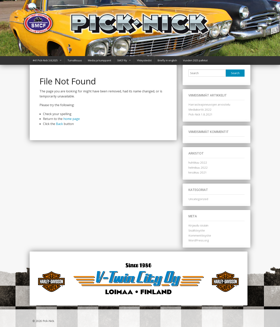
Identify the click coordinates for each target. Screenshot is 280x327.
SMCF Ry (122, 60)
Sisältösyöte (196, 230)
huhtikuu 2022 (197, 162)
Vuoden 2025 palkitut (195, 60)
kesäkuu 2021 (197, 172)
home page (71, 119)
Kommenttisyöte (199, 235)
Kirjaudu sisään (198, 225)
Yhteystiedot (144, 60)
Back (59, 124)
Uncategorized (198, 199)
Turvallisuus (75, 60)
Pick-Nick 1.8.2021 (200, 114)
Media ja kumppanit (99, 60)
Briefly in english (167, 60)
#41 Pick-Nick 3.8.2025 (45, 60)
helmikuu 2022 (198, 167)
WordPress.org (198, 240)
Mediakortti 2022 (199, 109)
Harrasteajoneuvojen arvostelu (209, 104)
